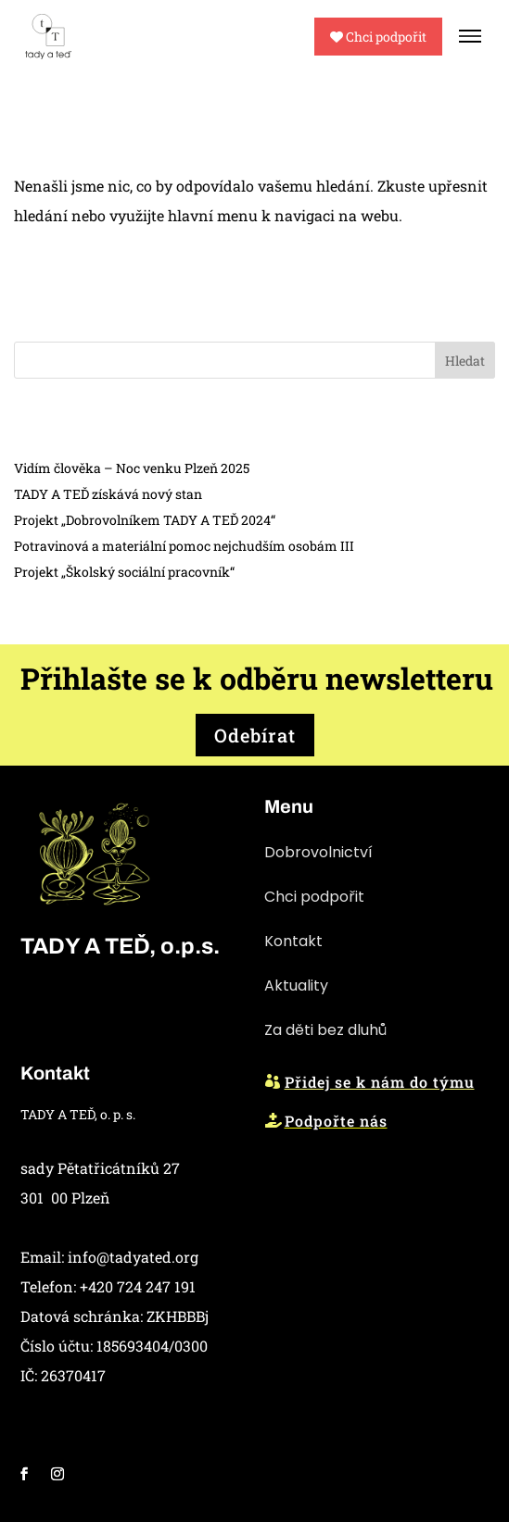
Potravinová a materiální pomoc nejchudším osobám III (184, 546)
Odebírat (255, 735)
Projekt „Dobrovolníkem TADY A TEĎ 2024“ (144, 520)
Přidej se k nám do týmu (380, 1082)
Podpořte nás (336, 1120)
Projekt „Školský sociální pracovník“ (124, 571)
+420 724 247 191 (138, 1286)
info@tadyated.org (133, 1256)
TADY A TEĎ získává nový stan (108, 494)
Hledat (465, 360)
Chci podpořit (378, 36)
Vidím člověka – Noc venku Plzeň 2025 (131, 468)
